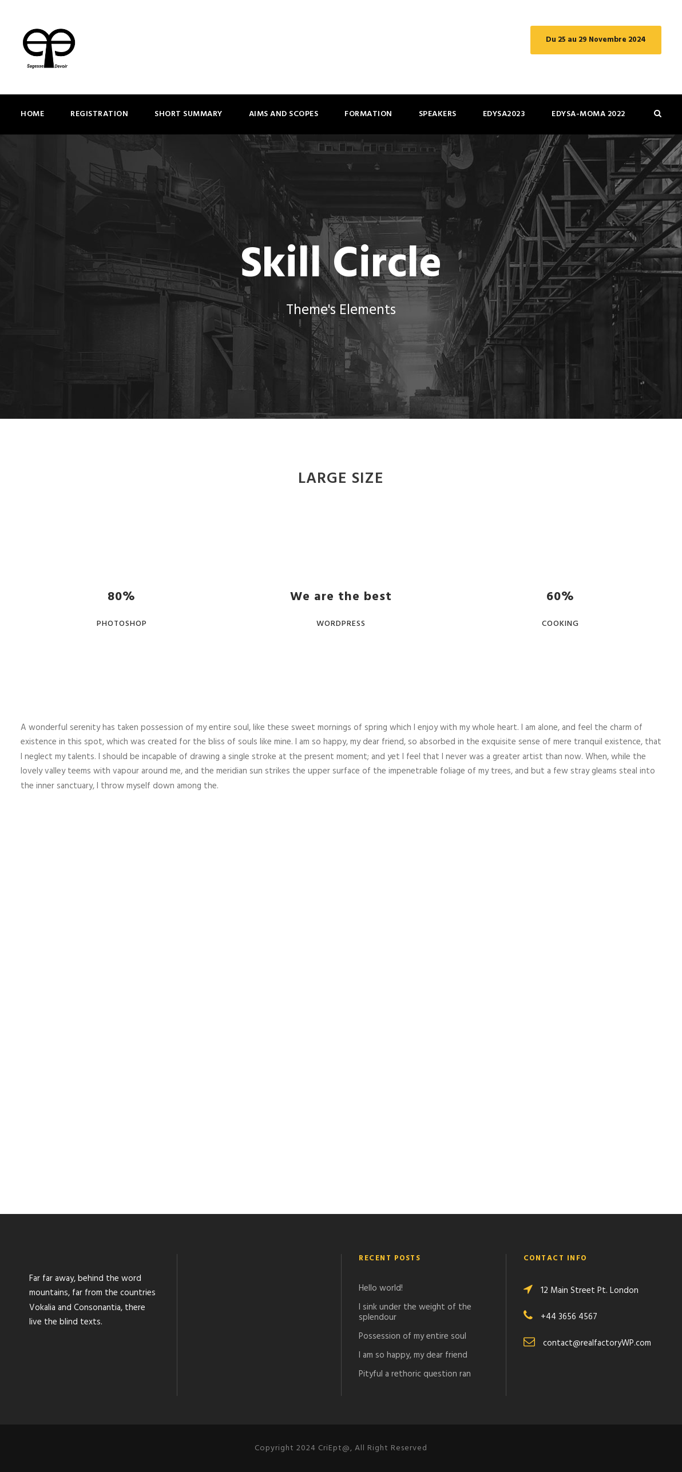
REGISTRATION (99, 114)
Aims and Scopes (284, 114)
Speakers (438, 114)
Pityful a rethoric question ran (415, 1374)
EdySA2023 (504, 114)
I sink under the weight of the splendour (415, 1312)
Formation (368, 114)
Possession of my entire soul (412, 1336)
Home (32, 114)
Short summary (188, 114)
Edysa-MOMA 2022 (588, 114)
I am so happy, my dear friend (413, 1355)
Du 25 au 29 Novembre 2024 (596, 40)
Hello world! (381, 1288)
